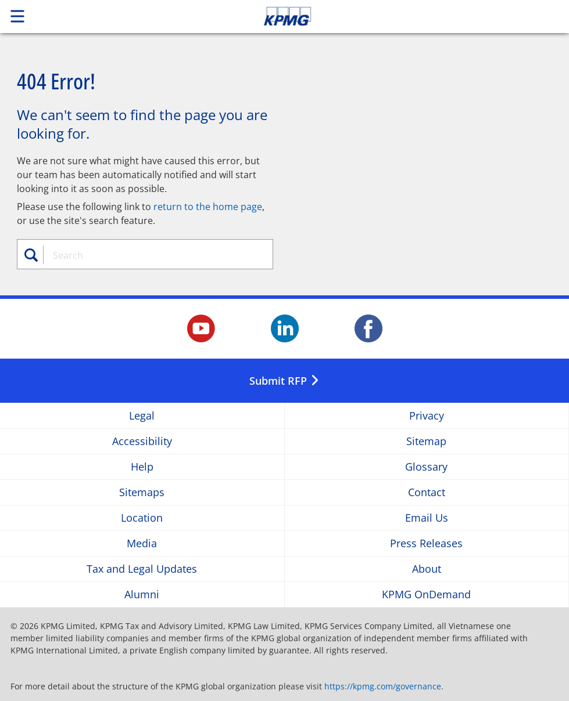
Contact (426, 492)
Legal (142, 415)
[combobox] (152, 255)
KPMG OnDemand (426, 594)
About (426, 569)
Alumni (141, 594)
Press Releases (426, 543)
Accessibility (142, 441)
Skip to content (399, 16)
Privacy (426, 415)
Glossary (426, 467)
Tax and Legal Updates (142, 569)
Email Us (426, 518)
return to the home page (207, 206)
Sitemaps (141, 492)
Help (142, 467)
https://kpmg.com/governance (382, 686)
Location (142, 518)
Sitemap (426, 441)
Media (142, 543)
